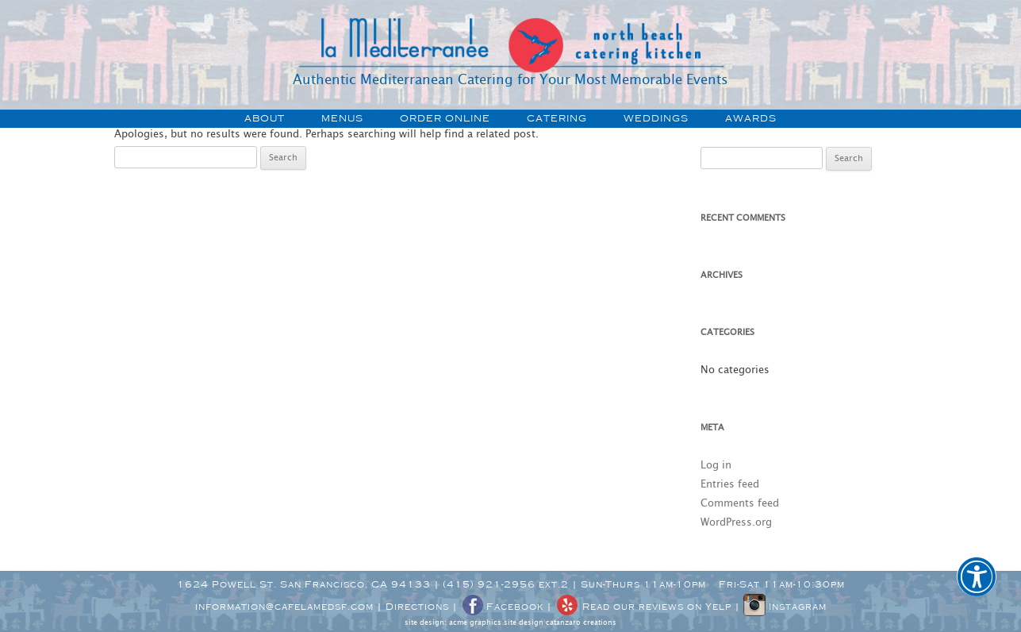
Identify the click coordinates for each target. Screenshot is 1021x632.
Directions (417, 606)
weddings (656, 118)
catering (557, 118)
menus (342, 118)
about (264, 118)
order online (445, 118)
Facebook (502, 606)
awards (751, 118)
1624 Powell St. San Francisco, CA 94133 (304, 584)
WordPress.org (736, 523)
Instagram (785, 606)
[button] (976, 587)
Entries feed (729, 485)
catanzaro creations (581, 622)
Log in (715, 466)
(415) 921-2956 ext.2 (506, 584)
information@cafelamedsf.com (284, 606)
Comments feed (739, 504)
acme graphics (475, 622)
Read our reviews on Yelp (643, 606)
